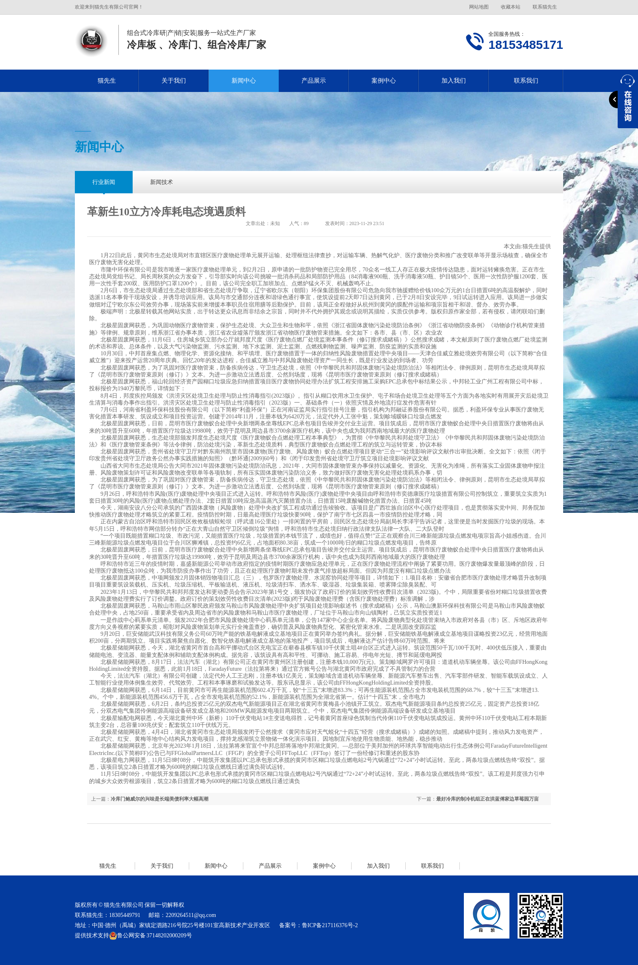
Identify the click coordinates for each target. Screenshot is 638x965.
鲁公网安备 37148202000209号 (150, 936)
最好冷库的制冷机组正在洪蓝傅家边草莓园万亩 (487, 799)
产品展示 (314, 80)
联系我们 (526, 80)
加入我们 (453, 80)
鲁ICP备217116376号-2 (330, 925)
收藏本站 (510, 7)
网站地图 (479, 7)
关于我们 (174, 80)
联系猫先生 (545, 7)
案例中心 (383, 80)
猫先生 (107, 80)
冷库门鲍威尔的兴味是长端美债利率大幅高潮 (159, 799)
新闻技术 (161, 182)
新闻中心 (244, 80)
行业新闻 (103, 182)
